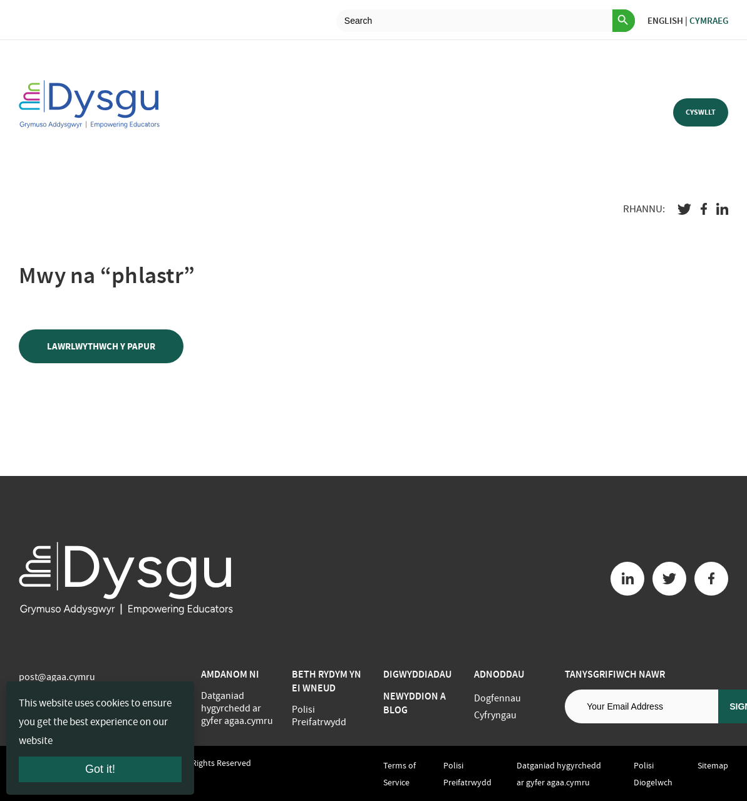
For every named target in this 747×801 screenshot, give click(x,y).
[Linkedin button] (627, 579)
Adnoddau (499, 674)
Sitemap (713, 765)
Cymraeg (708, 20)
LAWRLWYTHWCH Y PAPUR (101, 346)
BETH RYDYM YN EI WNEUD (326, 681)
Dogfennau (497, 698)
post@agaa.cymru (57, 677)
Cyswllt (701, 112)
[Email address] (641, 706)
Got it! (100, 769)
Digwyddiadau (417, 674)
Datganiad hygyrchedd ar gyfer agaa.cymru (237, 708)
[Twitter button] (669, 579)
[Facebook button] (711, 579)
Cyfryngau (495, 715)
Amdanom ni (230, 674)
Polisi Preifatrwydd (319, 715)
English (665, 20)
